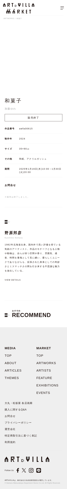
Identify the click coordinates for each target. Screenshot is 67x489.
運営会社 (10, 429)
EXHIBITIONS (47, 385)
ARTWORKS (9, 18)
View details (13, 280)
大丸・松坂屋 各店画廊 (19, 403)
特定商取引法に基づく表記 (21, 435)
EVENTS (43, 392)
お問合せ (10, 185)
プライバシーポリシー (18, 422)
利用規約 (10, 442)
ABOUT (11, 363)
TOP (8, 355)
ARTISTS (43, 370)
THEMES (12, 378)
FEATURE (44, 378)
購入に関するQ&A (16, 409)
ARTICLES (13, 370)
